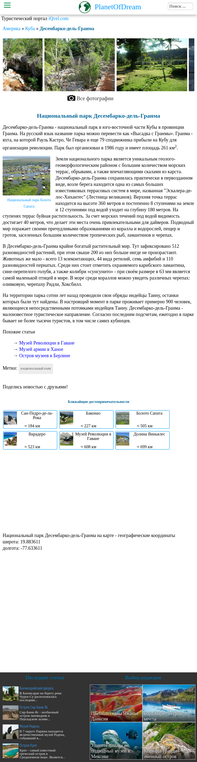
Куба (30, 28)
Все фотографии (95, 98)
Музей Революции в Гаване (47, 343)
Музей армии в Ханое (41, 349)
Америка (11, 28)
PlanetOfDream (118, 7)
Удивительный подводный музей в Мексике (110, 751)
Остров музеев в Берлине (44, 355)
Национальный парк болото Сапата (29, 203)
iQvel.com (58, 18)
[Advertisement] (97, 490)
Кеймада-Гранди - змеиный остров (162, 753)
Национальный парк (36, 368)
